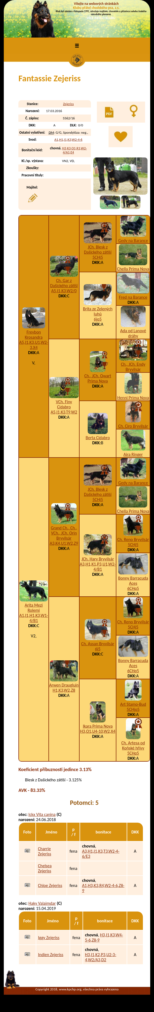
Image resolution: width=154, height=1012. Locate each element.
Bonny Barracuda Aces (133, 581)
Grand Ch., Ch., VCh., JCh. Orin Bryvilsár (64, 533)
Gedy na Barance (133, 240)
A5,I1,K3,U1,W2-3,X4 (33, 345)
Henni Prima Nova (133, 397)
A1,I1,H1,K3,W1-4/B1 (33, 618)
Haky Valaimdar (42, 903)
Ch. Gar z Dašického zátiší (64, 283)
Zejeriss (68, 104)
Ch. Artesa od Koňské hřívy (133, 745)
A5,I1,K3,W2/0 (63, 290)
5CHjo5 (133, 709)
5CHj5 (98, 257)
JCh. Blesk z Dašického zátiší (98, 249)
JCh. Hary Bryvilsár (97, 559)
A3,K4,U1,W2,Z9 (64, 543)
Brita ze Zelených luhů (97, 311)
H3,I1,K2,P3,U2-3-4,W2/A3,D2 (100, 957)
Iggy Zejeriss (49, 937)
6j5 (97, 648)
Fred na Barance (133, 297)
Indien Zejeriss (50, 954)
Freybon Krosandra (33, 335)
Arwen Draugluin (64, 685)
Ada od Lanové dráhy (133, 333)
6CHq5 (133, 588)
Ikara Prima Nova (98, 726)
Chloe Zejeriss (50, 885)
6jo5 (97, 319)
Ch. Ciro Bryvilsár (133, 426)
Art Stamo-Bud (133, 704)
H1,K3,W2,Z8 (64, 690)
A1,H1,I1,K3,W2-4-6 (68, 139)
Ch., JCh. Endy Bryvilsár (133, 367)
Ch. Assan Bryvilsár (97, 643)
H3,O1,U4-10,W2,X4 (97, 731)
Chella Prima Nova (133, 268)
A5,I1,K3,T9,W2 (64, 412)
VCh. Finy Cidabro (64, 404)
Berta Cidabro (98, 437)
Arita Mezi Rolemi (33, 608)
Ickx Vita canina (41, 814)
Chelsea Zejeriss (44, 868)
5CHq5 (133, 753)
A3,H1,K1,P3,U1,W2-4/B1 (98, 567)
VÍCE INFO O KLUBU (101, 18)
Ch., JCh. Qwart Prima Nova (97, 378)
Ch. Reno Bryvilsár (133, 539)
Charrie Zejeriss (44, 851)
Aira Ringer (133, 454)
